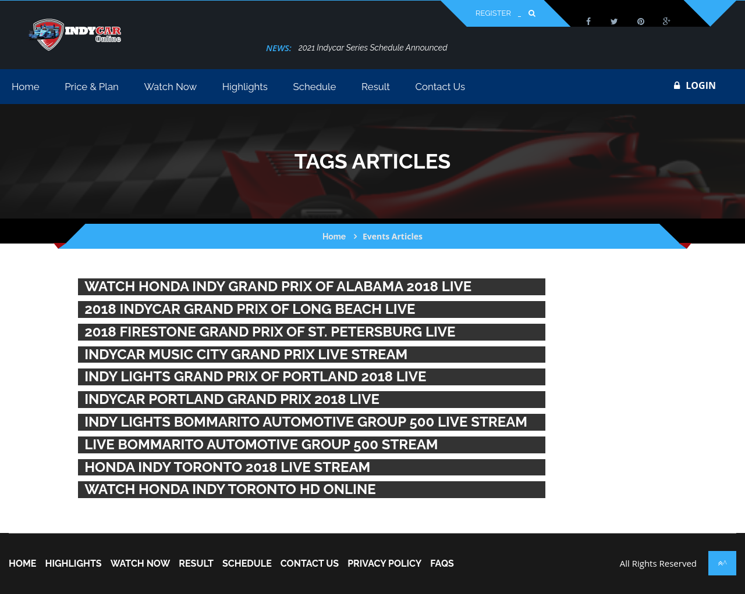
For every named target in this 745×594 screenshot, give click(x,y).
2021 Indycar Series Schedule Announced (373, 48)
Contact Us (310, 563)
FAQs (442, 563)
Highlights (73, 563)
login (695, 85)
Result (196, 563)
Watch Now (141, 563)
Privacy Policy (384, 563)
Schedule (247, 563)
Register (493, 13)
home (22, 563)
